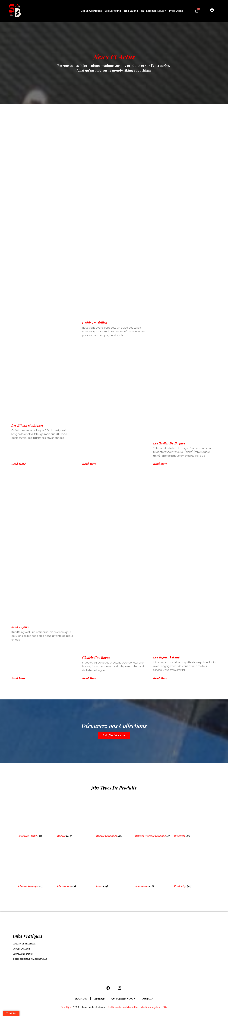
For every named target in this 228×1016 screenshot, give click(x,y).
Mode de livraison (22, 949)
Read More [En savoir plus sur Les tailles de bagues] (160, 464)
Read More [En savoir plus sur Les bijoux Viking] (160, 678)
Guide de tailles (94, 322)
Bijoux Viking (113, 10)
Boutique (79, 1000)
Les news (98, 1000)
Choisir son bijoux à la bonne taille (31, 959)
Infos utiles (176, 10)
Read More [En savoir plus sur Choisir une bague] (89, 678)
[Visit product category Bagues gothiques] (114, 817)
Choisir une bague (96, 657)
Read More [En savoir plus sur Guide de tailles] (89, 464)
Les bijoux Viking (166, 657)
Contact (150, 1000)
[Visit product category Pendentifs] (192, 867)
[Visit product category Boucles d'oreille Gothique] (153, 817)
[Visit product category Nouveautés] (153, 867)
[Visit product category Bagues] (75, 817)
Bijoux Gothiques (91, 10)
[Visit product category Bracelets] (192, 817)
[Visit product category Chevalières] (75, 867)
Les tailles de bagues (169, 443)
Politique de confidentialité (123, 1008)
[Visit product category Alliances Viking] (36, 817)
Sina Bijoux (20, 627)
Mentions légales (150, 1008)
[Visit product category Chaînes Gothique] (36, 867)
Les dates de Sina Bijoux (25, 944)
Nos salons (131, 10)
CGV (165, 1008)
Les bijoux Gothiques (27, 425)
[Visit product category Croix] (114, 867)
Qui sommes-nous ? (153, 10)
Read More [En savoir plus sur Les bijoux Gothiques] (18, 464)
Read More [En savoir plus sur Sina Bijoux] (18, 678)
